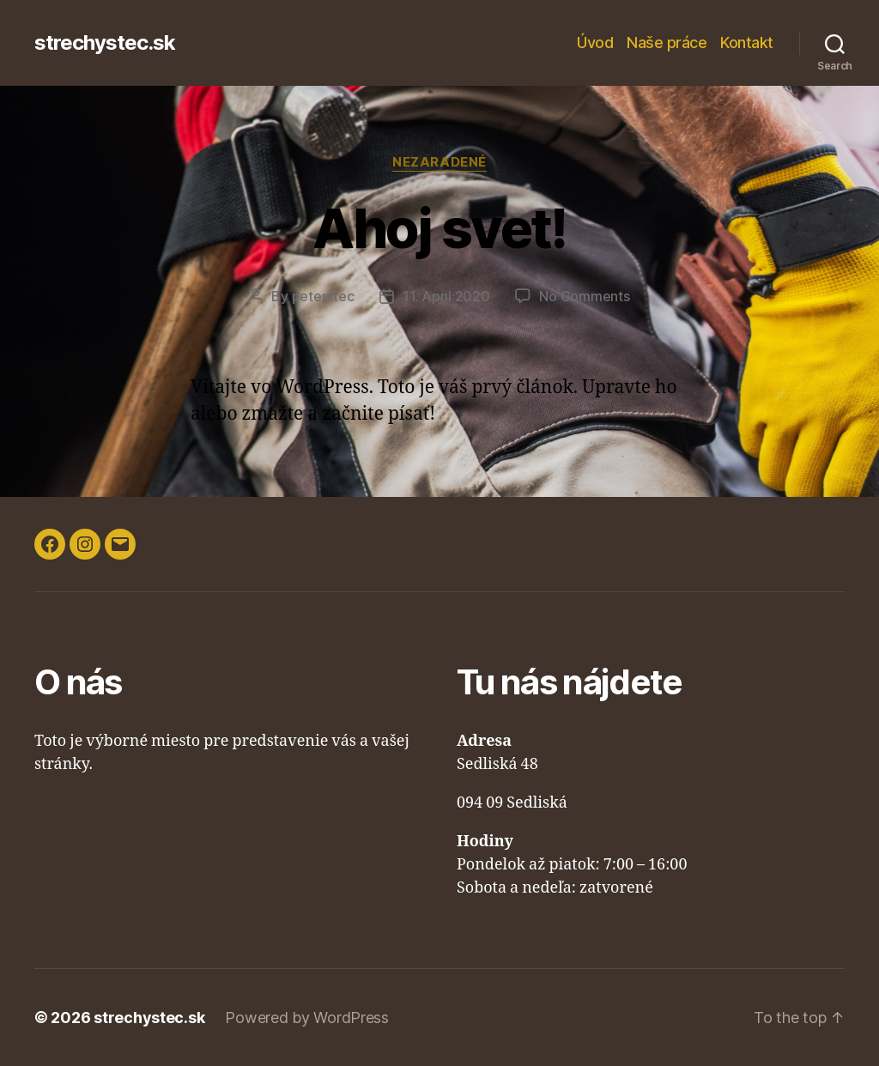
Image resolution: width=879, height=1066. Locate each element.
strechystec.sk (104, 43)
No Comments (584, 296)
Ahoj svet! (439, 228)
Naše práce (666, 42)
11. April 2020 (446, 296)
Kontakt (746, 42)
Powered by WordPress (307, 1017)
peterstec (323, 296)
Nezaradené (439, 162)
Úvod (595, 42)
